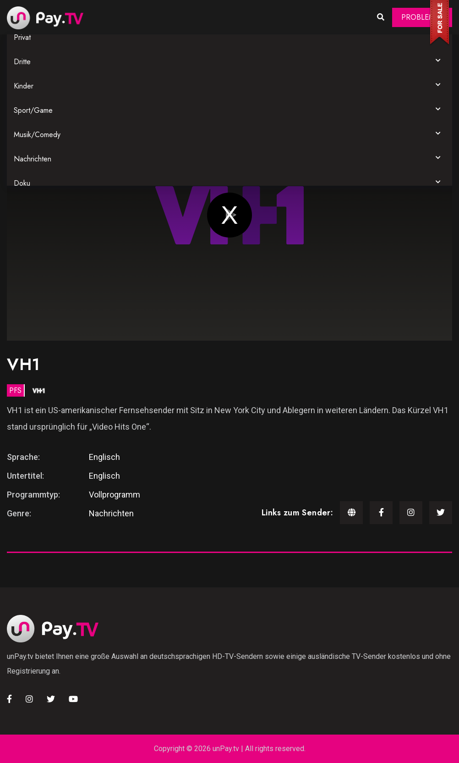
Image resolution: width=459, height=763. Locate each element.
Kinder (23, 86)
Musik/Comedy (37, 134)
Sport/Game (33, 110)
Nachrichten (32, 159)
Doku (22, 183)
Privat (22, 37)
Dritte (22, 61)
